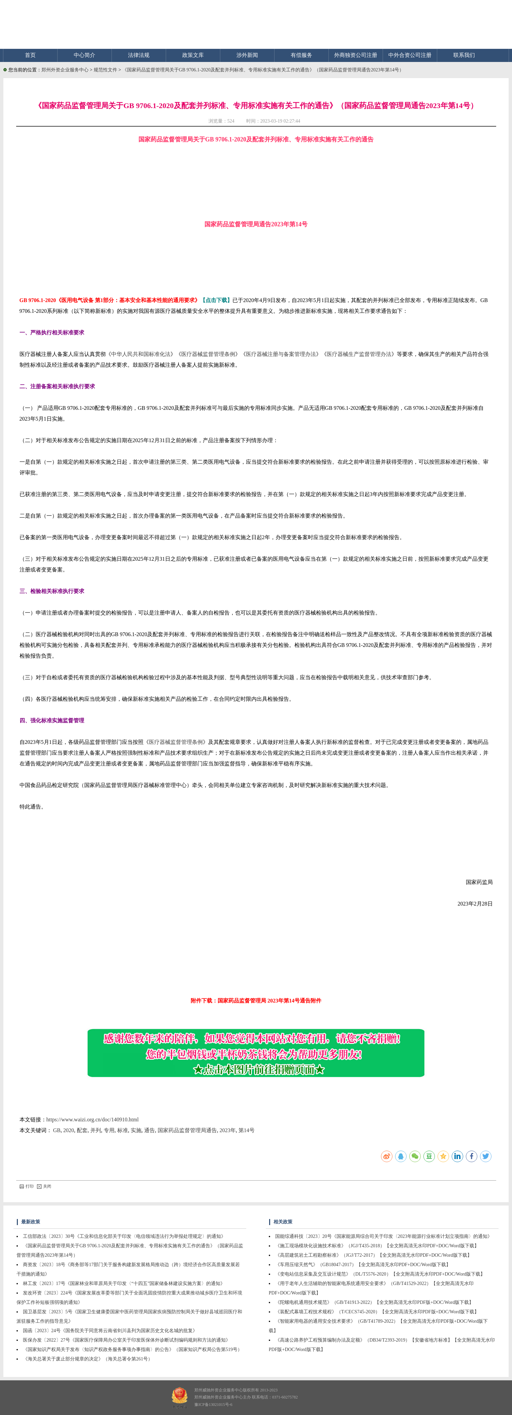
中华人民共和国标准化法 (140, 354)
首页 (30, 55)
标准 (122, 1130)
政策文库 (193, 55)
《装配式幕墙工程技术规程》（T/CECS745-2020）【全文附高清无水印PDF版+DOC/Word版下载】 (377, 1311)
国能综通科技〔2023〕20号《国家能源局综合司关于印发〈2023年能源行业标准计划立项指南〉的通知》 (383, 1236)
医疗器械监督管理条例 (208, 354)
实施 (136, 1130)
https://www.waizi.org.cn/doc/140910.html (92, 1119)
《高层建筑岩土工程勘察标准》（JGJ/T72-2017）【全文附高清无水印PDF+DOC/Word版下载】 (373, 1255)
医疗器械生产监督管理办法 (359, 354)
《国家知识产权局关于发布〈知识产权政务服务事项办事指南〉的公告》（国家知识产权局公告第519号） (132, 1349)
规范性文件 (106, 69)
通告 (149, 1130)
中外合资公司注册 (409, 55)
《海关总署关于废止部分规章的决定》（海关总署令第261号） (88, 1358)
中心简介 (84, 55)
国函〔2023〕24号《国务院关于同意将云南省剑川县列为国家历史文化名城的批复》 (110, 1330)
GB (57, 1130)
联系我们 (464, 55)
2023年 (228, 1130)
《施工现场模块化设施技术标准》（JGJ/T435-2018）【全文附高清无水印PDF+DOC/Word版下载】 (377, 1245)
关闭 (44, 1186)
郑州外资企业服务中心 (65, 69)
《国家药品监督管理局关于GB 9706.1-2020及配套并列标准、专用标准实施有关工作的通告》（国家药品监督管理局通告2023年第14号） (263, 69)
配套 (82, 1130)
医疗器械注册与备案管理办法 (281, 354)
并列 (95, 1130)
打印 (27, 1186)
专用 (109, 1130)
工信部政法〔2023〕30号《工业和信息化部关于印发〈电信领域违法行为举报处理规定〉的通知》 (124, 1236)
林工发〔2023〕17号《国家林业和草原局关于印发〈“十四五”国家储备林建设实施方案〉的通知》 (124, 1283)
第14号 (246, 1130)
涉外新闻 (247, 55)
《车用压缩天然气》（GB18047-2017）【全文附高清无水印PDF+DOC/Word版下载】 (363, 1264)
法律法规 (139, 55)
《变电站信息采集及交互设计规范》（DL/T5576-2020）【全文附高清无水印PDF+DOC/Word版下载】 (380, 1274)
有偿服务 (301, 55)
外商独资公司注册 (355, 55)
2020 (68, 1130)
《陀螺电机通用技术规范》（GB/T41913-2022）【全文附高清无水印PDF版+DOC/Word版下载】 (374, 1302)
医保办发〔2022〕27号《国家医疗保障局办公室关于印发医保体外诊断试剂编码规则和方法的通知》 (126, 1340)
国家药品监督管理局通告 (187, 1130)
